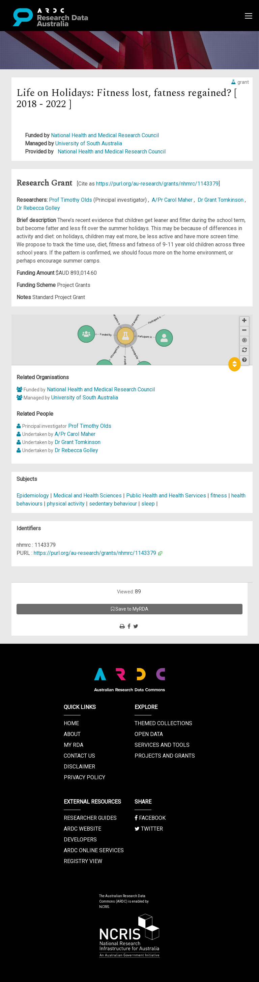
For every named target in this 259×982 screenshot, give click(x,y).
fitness (218, 495)
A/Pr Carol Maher (173, 200)
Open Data (149, 734)
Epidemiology (33, 495)
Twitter (149, 829)
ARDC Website (82, 829)
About (72, 734)
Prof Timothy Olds (71, 200)
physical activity (66, 503)
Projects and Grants (165, 756)
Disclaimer (79, 766)
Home (71, 723)
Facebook (150, 818)
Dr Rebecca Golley (38, 208)
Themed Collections (163, 723)
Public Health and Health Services (166, 495)
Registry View (83, 861)
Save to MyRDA (129, 609)
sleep (148, 503)
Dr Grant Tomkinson (221, 200)
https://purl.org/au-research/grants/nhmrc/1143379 (157, 183)
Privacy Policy (84, 777)
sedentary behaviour (113, 503)
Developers (80, 839)
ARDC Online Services (94, 850)
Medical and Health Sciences (88, 495)
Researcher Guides (90, 818)
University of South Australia (88, 143)
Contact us (79, 756)
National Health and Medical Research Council (105, 135)
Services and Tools (162, 745)
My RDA (73, 745)
